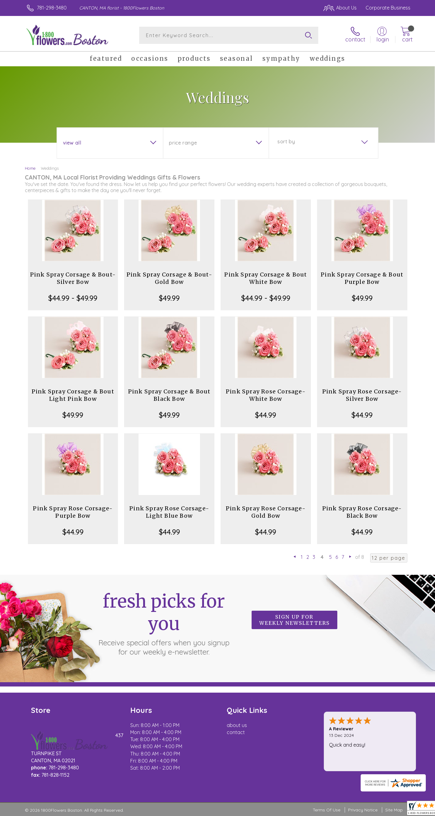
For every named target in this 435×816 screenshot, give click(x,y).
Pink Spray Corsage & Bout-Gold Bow (169, 278)
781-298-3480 (52, 8)
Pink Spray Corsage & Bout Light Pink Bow (73, 395)
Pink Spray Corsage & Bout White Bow (265, 278)
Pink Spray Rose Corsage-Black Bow (362, 512)
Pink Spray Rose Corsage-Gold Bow (266, 512)
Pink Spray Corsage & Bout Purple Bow (362, 278)
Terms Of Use (326, 810)
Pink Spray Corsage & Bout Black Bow (169, 395)
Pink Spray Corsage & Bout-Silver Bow (73, 278)
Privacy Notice (363, 810)
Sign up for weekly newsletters (294, 620)
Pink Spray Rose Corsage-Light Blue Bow (169, 512)
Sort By (286, 141)
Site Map (394, 810)
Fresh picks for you (164, 623)
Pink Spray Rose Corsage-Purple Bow (73, 512)
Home (30, 168)
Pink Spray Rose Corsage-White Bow (266, 395)
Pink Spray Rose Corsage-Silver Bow (362, 395)
